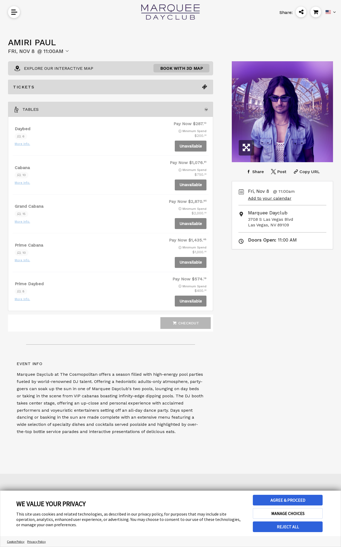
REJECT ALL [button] (288, 526)
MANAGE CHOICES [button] (288, 513)
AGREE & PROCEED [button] (287, 500)
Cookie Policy (16, 542)
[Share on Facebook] (254, 172)
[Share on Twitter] (278, 172)
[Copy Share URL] (306, 172)
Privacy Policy (36, 542)
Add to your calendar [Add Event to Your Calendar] (269, 198)
